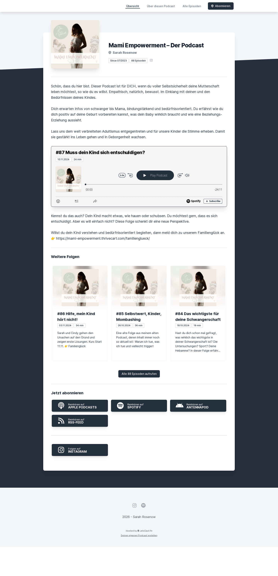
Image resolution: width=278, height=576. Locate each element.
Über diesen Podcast (161, 6)
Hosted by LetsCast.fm (139, 530)
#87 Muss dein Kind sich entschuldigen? (100, 152)
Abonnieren (220, 6)
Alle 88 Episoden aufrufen (139, 373)
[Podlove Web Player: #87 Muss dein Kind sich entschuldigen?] (139, 184)
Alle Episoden (192, 6)
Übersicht (132, 6)
